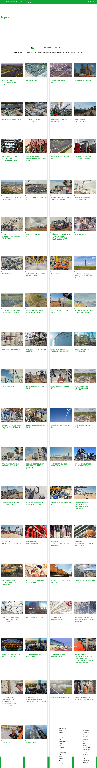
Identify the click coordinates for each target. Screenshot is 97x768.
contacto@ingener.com (29, 2)
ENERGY (20, 52)
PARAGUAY (62, 47)
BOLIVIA (54, 47)
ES (93, 2)
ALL (32, 47)
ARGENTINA (47, 47)
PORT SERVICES (28, 52)
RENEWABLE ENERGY (58, 52)
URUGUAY (38, 47)
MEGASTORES (47, 52)
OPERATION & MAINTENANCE (74, 52)
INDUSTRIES (38, 52)
